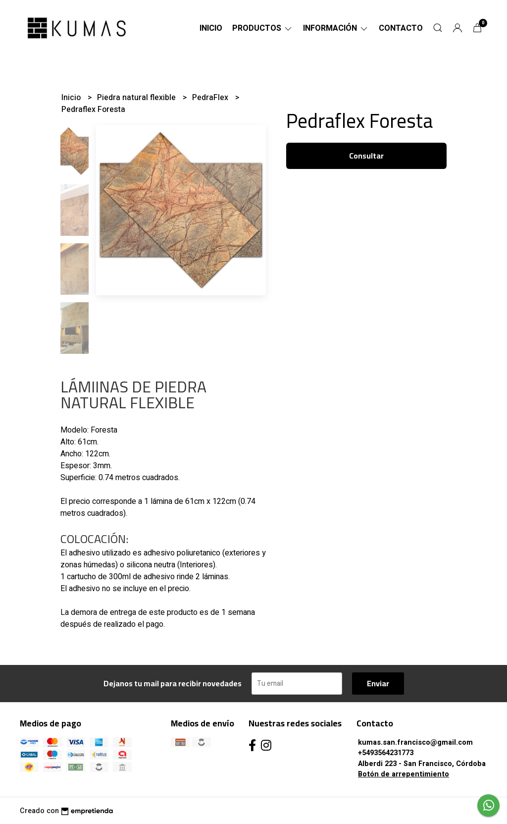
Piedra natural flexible (137, 98)
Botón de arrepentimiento (403, 774)
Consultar (366, 155)
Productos (262, 28)
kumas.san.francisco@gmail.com (415, 742)
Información (336, 28)
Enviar (378, 683)
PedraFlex (211, 98)
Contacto (401, 28)
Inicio (211, 28)
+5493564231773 (385, 753)
